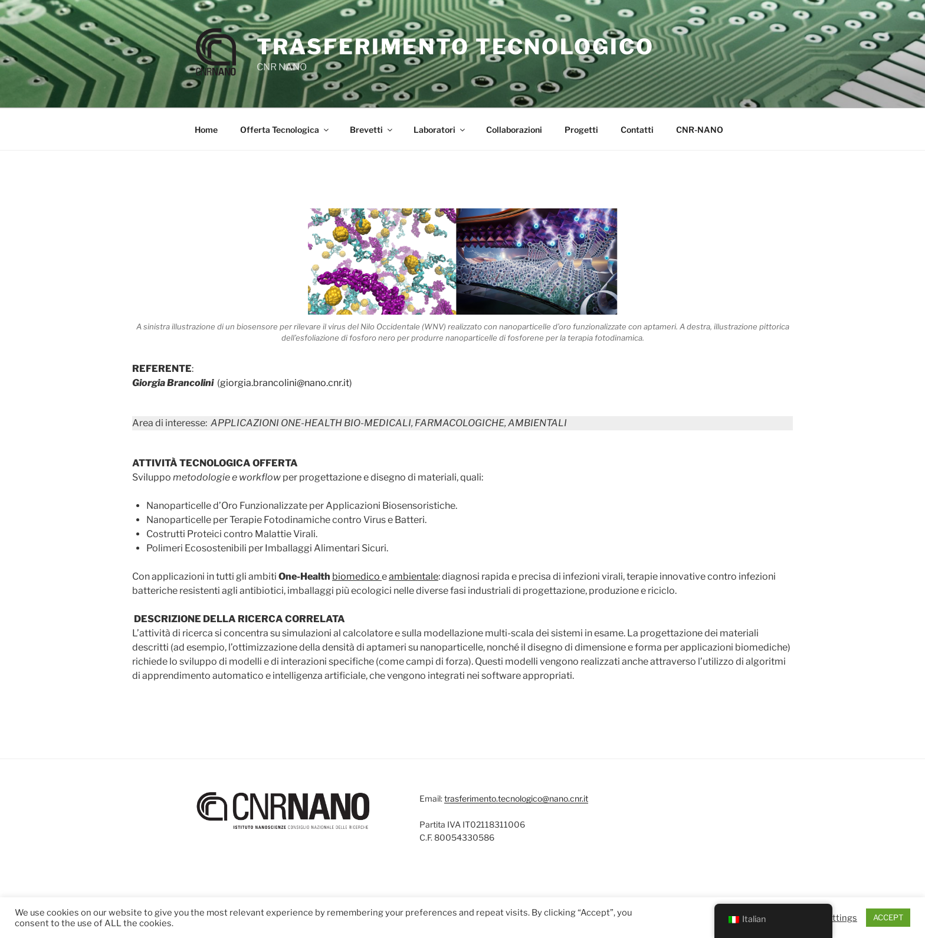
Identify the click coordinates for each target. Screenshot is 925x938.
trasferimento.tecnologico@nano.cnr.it (516, 798)
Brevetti (372, 130)
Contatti (637, 130)
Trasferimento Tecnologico (455, 47)
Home (206, 130)
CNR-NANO (699, 130)
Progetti (581, 130)
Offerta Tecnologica (285, 130)
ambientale (413, 576)
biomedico (356, 576)
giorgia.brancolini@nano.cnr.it (284, 382)
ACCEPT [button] (888, 917)
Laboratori (440, 130)
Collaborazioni (514, 130)
